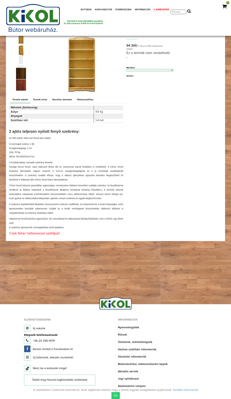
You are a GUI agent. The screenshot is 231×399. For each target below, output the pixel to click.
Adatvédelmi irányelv (132, 386)
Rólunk (122, 334)
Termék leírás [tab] (40, 100)
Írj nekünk (34, 328)
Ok (116, 395)
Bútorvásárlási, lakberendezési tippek (143, 364)
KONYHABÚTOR (103, 10)
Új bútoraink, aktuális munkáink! (48, 357)
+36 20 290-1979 (41, 339)
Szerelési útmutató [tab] (62, 100)
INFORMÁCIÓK (142, 10)
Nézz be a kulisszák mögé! (45, 368)
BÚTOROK (86, 10)
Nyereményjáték (128, 327)
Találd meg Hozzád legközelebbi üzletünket (59, 379)
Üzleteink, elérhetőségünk (135, 342)
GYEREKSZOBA (123, 10)
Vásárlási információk (132, 356)
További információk (185, 390)
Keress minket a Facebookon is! (48, 348)
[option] (22, 39)
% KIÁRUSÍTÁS (161, 10)
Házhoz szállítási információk (137, 349)
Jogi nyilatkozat (128, 378)
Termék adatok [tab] (20, 100)
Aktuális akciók (128, 371)
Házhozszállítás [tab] (85, 100)
